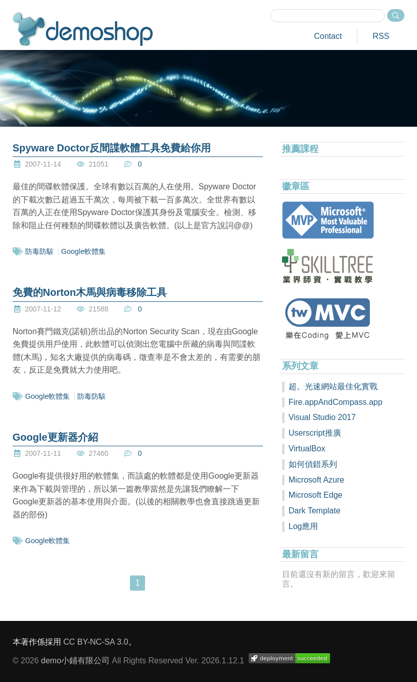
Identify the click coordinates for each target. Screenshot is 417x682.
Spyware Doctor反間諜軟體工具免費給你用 (112, 147)
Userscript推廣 (315, 433)
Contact (328, 36)
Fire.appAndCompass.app (336, 402)
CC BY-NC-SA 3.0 (95, 642)
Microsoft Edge (316, 495)
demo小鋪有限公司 (75, 660)
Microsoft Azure (316, 480)
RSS (381, 36)
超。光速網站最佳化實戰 (333, 386)
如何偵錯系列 (313, 464)
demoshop (83, 29)
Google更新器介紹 (55, 437)
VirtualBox (307, 448)
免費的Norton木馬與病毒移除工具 (90, 292)
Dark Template (315, 510)
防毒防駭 (39, 251)
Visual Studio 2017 (322, 417)
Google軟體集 (83, 251)
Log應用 (303, 526)
